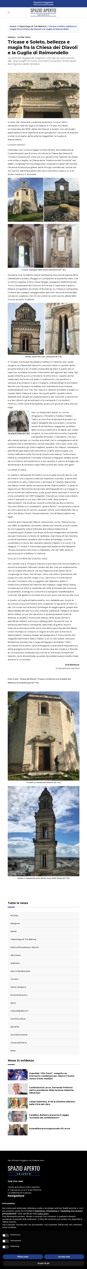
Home (13, 26)
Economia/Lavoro (19, 995)
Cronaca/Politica (19, 1043)
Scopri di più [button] (43, 1263)
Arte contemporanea (20, 971)
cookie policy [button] (42, 1214)
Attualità (15, 1027)
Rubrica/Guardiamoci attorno (25, 947)
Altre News (16, 955)
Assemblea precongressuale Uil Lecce (49, 1128)
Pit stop (14, 915)
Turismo (15, 979)
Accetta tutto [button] (64, 1257)
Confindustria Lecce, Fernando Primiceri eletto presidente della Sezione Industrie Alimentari (51, 1090)
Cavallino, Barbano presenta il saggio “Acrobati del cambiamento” (49, 1116)
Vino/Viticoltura (18, 1019)
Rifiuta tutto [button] (22, 1257)
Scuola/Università (19, 1035)
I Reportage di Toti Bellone (32, 26)
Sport (13, 1003)
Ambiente (15, 963)
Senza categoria (18, 987)
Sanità (14, 931)
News (13, 1051)
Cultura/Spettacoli (19, 1011)
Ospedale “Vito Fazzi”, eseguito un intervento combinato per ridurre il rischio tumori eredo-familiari (51, 1076)
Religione (15, 923)
